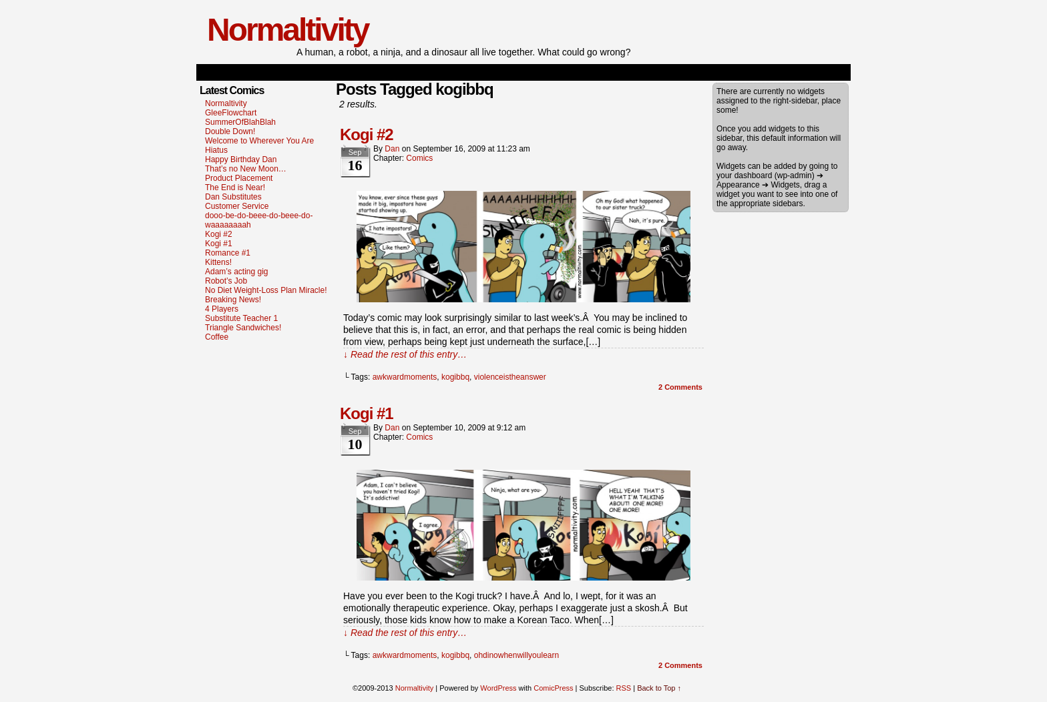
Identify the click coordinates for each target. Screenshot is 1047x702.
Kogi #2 (218, 234)
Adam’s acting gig (236, 271)
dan (392, 148)
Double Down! (230, 131)
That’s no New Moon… (245, 168)
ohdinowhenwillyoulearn (516, 655)
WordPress (498, 688)
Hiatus (216, 150)
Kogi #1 (218, 243)
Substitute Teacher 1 (241, 318)
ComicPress (553, 688)
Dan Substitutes (233, 197)
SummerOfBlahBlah (240, 122)
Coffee (216, 337)
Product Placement (238, 178)
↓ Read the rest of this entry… (405, 354)
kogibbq (455, 377)
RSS (624, 688)
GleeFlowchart (230, 112)
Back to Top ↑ (659, 688)
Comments (680, 387)
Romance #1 (227, 253)
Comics (419, 158)
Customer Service (236, 206)
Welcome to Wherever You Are (259, 140)
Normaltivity (287, 29)
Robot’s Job (226, 281)
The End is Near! (235, 187)
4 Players (221, 309)
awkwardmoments (405, 377)
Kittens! (218, 262)
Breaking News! (233, 299)
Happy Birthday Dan (240, 159)
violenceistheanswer (510, 377)
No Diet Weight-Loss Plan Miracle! (266, 290)
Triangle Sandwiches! (243, 327)
